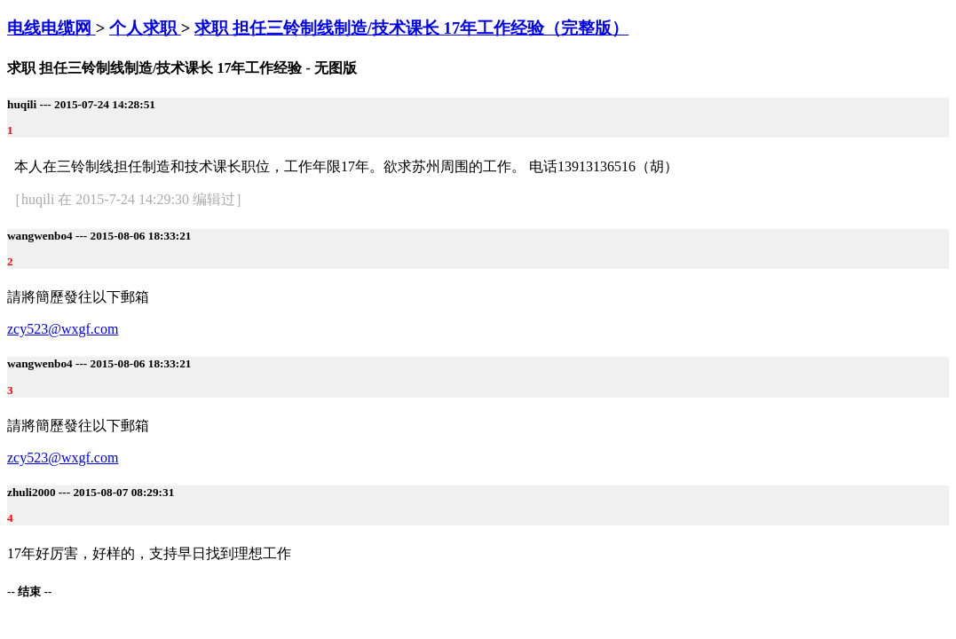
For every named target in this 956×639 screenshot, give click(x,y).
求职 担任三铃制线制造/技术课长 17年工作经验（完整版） (411, 28)
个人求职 (145, 28)
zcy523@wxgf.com (62, 328)
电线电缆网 (51, 28)
